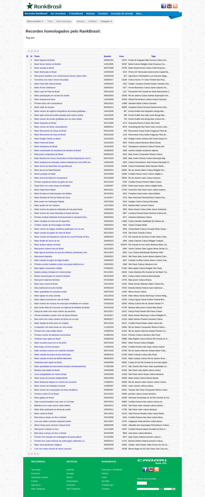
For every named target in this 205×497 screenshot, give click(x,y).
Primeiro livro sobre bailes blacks (48, 331)
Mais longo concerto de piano (46, 347)
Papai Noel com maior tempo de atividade (52, 186)
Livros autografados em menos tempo (50, 374)
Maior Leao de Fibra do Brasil (46, 91)
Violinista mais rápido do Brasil (47, 339)
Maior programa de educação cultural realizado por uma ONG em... (63, 162)
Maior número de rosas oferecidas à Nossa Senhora (56, 213)
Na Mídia (105, 481)
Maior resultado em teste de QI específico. (52, 221)
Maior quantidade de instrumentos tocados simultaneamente (60, 366)
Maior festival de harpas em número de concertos (55, 382)
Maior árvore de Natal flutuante (47, 170)
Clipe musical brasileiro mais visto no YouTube (54, 402)
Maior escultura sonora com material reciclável (54, 351)
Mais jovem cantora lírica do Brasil (49, 249)
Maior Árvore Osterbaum (44, 88)
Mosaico (81, 21)
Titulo (36, 56)
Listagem (105, 21)
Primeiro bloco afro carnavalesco (48, 103)
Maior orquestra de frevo (44, 99)
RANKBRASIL (109, 461)
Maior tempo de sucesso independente (50, 378)
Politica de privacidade (146, 479)
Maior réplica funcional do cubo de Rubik (51, 299)
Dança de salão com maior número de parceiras (54, 311)
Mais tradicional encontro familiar (48, 288)
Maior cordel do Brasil (43, 413)
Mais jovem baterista (43, 256)
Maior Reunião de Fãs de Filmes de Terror (52, 197)
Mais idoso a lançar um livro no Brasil (50, 433)
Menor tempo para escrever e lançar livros (52, 425)
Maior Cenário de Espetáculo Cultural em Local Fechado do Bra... (62, 237)
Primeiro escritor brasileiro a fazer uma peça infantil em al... (59, 264)
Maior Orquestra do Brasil (45, 123)
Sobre (104, 477)
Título (50, 21)
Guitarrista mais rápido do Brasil (48, 362)
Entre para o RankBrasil (112, 470)
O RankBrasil (76, 13)
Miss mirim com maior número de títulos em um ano (56, 319)
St (31, 56)
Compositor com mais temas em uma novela (53, 327)
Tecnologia (35, 470)
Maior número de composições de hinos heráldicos (56, 390)
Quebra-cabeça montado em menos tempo (52, 272)
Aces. (121, 56)
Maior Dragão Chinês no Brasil (47, 139)
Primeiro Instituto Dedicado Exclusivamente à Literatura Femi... (61, 217)
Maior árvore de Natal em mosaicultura (50, 178)
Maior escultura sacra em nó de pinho (50, 343)
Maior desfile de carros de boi (46, 241)
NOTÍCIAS (71, 461)
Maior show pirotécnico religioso (48, 445)
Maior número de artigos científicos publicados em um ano (59, 229)
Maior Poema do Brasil (44, 143)
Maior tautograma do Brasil (45, 146)
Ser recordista (58, 13)
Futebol (34, 481)
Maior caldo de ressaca (44, 107)
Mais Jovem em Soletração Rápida (49, 201)
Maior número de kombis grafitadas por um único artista (58, 119)
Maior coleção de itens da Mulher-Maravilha (53, 358)
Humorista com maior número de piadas (51, 80)
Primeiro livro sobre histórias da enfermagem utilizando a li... (60, 441)
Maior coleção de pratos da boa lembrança (52, 355)
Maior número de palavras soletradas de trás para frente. (58, 209)
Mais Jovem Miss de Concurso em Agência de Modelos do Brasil (62, 307)
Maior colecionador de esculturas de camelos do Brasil (57, 150)
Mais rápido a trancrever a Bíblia (48, 268)
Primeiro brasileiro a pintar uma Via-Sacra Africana (55, 315)
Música (69, 477)
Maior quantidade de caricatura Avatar (50, 292)
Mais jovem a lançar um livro (46, 429)
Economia (35, 473)
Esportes (70, 470)
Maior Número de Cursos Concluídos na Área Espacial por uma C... (63, 158)
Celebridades (72, 481)
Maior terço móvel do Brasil (45, 284)
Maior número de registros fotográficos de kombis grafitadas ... (61, 111)
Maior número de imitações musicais (50, 386)
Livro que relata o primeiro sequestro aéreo (52, 421)
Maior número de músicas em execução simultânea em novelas (61, 303)
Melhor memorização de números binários (52, 276)
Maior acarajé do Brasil (44, 68)
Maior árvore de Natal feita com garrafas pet (53, 166)
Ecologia (70, 473)
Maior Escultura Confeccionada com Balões (53, 193)
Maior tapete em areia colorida (47, 296)
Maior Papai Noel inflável (45, 190)
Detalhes (93, 21)
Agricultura (35, 485)
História (105, 473)
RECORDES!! (38, 461)
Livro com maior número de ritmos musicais (52, 449)
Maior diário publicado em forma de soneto (52, 409)
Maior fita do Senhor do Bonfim (47, 64)
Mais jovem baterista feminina (47, 280)
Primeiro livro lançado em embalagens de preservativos (58, 437)
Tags (153, 56)
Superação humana (39, 477)
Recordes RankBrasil (36, 13)
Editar (143, 483)
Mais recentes (34, 21)
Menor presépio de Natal (44, 174)
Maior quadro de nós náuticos (47, 205)
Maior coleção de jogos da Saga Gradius (51, 260)
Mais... (139, 13)
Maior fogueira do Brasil (44, 60)
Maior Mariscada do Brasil (45, 72)
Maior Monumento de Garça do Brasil (50, 131)
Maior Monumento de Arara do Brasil (50, 135)
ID (27, 56)
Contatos (103, 13)
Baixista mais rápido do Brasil (46, 370)
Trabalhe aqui (107, 485)
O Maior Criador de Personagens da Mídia (52, 225)
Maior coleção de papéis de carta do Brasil (52, 233)
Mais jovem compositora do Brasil (48, 154)
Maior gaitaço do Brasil (44, 398)
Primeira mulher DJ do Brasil (46, 394)
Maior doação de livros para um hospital (51, 323)
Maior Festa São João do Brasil (47, 84)
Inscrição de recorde (122, 13)
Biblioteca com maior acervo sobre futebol (52, 405)
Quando (107, 56)
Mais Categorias (38, 489)
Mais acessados (63, 21)
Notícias (90, 13)
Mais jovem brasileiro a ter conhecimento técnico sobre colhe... (61, 76)
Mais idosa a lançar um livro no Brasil (50, 417)
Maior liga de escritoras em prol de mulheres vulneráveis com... (61, 252)
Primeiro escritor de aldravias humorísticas (52, 335)
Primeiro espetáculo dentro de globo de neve (53, 182)
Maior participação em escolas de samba (51, 95)
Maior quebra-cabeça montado (47, 245)
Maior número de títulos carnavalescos (50, 127)
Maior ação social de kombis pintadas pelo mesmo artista (58, 115)
